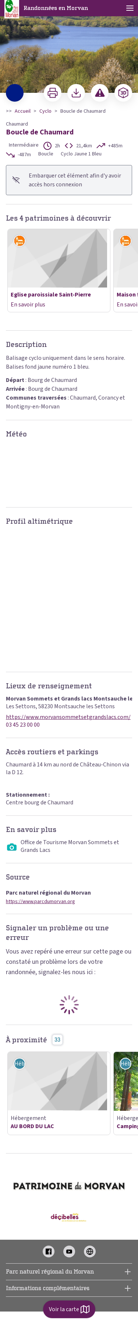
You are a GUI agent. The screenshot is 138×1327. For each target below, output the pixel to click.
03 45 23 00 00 (23, 725)
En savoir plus (28, 305)
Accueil (23, 111)
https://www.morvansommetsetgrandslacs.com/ (68, 717)
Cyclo (45, 111)
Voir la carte (69, 1309)
